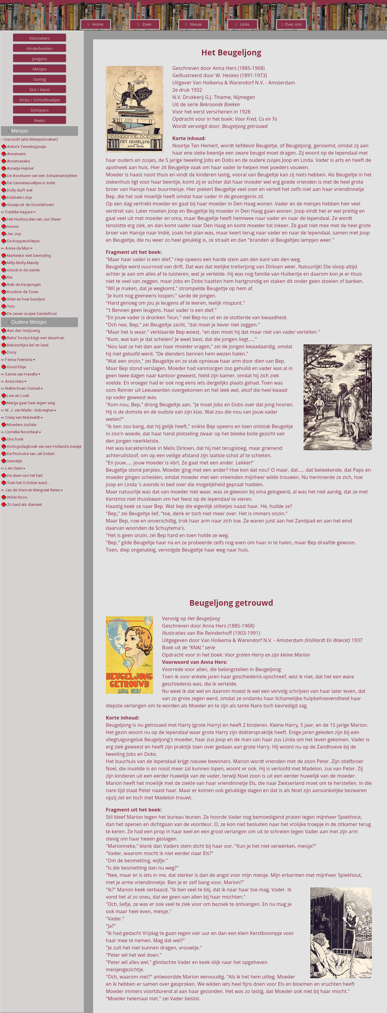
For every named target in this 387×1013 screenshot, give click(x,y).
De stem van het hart (25, 475)
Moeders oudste (21, 424)
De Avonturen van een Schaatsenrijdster (42, 175)
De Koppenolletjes (23, 241)
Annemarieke (18, 161)
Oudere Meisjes (27, 322)
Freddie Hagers (18, 212)
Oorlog (39, 79)
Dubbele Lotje (19, 197)
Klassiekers (39, 38)
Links (243, 24)
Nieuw (193, 24)
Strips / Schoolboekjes (39, 100)
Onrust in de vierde (23, 270)
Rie (9, 277)
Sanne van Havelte (21, 374)
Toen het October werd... (28, 482)
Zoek (144, 24)
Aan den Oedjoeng (23, 330)
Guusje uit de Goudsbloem (30, 204)
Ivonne (13, 226)
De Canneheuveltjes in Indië (31, 183)
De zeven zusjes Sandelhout (32, 313)
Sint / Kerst (39, 89)
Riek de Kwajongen (24, 284)
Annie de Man (17, 248)
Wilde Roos (17, 497)
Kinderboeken (40, 48)
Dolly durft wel (20, 190)
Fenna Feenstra (18, 359)
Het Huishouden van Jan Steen (34, 219)
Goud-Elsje (16, 367)
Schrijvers (40, 110)
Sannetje (14, 461)
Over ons (291, 24)
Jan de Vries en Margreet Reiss (32, 490)
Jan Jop (14, 233)
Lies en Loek (18, 395)
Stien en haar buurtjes (26, 299)
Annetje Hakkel (20, 168)
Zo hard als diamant (24, 504)
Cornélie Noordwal (21, 432)
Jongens (39, 58)
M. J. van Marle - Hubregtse (28, 410)
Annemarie (16, 154)
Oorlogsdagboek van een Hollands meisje (44, 446)
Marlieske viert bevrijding (29, 255)
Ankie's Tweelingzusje (26, 146)
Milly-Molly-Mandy (23, 263)
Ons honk (15, 439)
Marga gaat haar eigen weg (31, 403)
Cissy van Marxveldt (22, 417)
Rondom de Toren (23, 292)
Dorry (12, 352)
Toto (11, 306)
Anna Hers (14, 381)
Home (95, 24)
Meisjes (40, 69)
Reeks (39, 120)
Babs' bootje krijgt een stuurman (35, 338)
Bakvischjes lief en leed (27, 345)
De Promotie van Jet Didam (31, 453)
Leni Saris (13, 468)
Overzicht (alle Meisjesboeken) (30, 139)
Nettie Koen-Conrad (22, 388)
